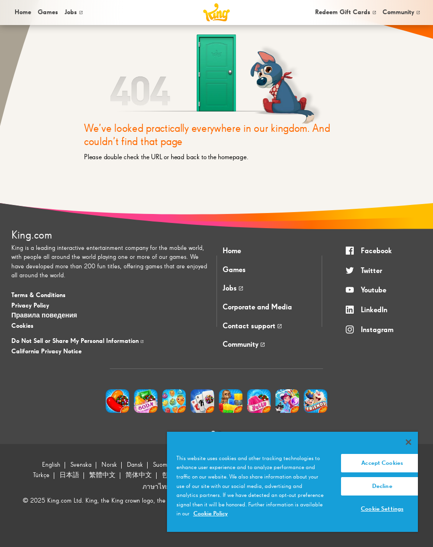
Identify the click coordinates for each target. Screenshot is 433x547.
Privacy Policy (30, 305)
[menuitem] (22, 12)
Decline (382, 486)
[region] (292, 482)
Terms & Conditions (38, 295)
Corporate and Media (257, 307)
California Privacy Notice (46, 351)
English (51, 465)
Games (234, 270)
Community (401, 12)
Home (23, 12)
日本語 (69, 475)
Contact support (252, 326)
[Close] (408, 442)
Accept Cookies (382, 463)
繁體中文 (102, 475)
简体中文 (138, 475)
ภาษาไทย (156, 487)
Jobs (74, 12)
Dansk (135, 465)
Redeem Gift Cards (345, 12)
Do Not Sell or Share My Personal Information (77, 341)
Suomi (161, 465)
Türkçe (41, 475)
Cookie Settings (382, 509)
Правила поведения (44, 315)
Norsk (109, 465)
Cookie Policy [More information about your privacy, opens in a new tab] (210, 514)
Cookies (22, 326)
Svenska (81, 465)
